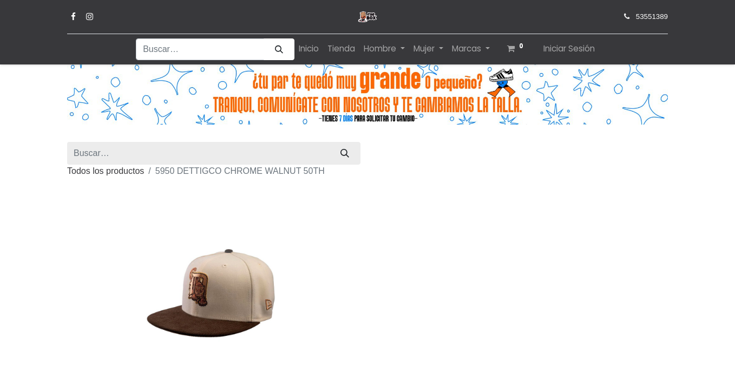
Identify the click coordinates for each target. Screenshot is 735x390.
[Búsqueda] (279, 49)
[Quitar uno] (389, 325)
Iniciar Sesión (569, 48)
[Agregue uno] (445, 325)
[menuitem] (308, 49)
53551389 (652, 16)
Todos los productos (414, 153)
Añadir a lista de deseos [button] (432, 354)
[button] (543, 325)
